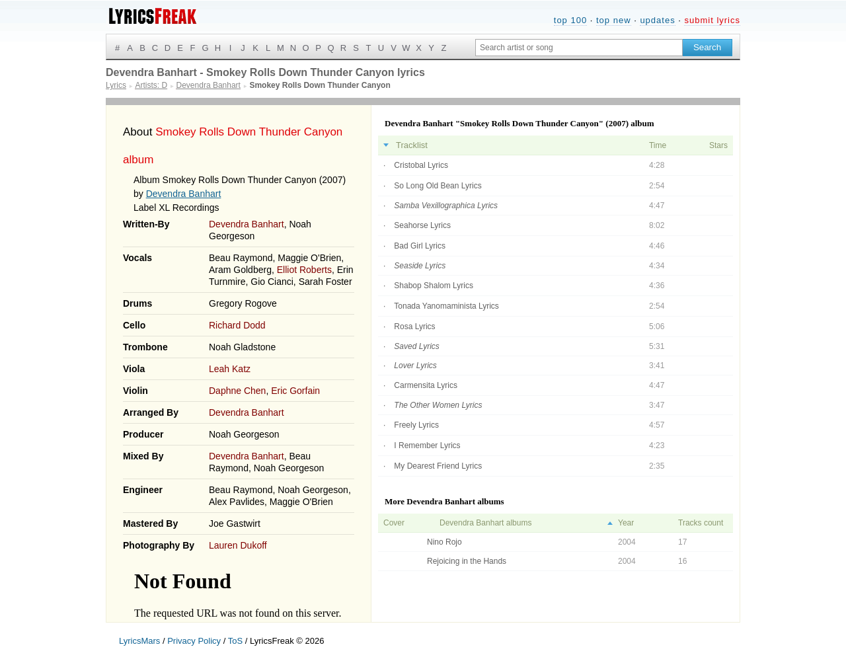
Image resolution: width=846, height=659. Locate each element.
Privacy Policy (194, 641)
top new (613, 20)
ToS (235, 641)
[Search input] (579, 47)
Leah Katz (229, 369)
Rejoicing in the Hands (466, 561)
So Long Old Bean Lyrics (437, 185)
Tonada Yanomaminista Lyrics (446, 306)
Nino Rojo (444, 542)
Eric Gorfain (295, 390)
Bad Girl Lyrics (419, 246)
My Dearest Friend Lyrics (438, 466)
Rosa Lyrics (414, 326)
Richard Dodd (237, 325)
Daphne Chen (237, 390)
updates (657, 20)
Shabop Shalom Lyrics (433, 285)
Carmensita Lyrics (425, 385)
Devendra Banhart (183, 193)
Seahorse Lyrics (422, 225)
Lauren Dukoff (238, 545)
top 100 (570, 20)
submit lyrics (712, 20)
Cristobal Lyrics (421, 165)
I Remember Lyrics (427, 445)
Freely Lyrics (416, 425)
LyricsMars (139, 641)
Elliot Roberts (304, 269)
